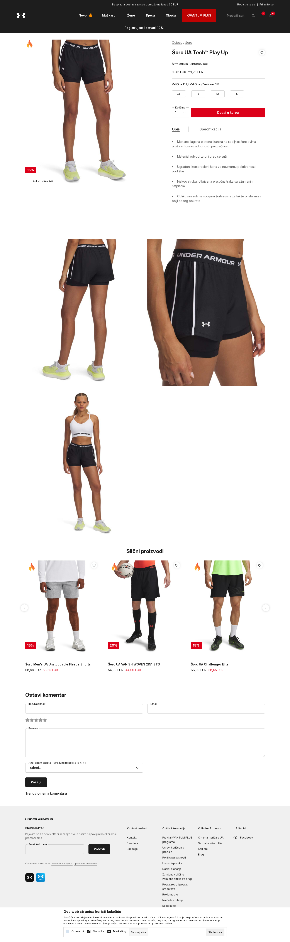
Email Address (38, 844)
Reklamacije (170, 894)
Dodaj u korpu (228, 112)
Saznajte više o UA (210, 843)
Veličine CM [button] (211, 84)
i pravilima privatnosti (85, 863)
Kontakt (132, 837)
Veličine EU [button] (179, 84)
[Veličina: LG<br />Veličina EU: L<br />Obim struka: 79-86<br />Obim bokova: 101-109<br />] (237, 93)
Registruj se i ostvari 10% (144, 28)
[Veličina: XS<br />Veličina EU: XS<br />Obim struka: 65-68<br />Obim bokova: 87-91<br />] (179, 93)
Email (154, 703)
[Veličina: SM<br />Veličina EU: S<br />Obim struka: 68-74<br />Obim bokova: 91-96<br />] (198, 93)
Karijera (203, 848)
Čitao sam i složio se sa (61, 863)
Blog (201, 854)
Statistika (98, 931)
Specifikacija (210, 129)
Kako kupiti (169, 905)
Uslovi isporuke (172, 863)
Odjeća (177, 42)
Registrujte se (246, 4)
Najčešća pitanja (172, 900)
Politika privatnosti (174, 857)
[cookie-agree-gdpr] (215, 932)
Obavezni (77, 931)
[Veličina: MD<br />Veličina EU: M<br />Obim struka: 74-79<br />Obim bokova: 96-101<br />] (218, 93)
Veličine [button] (195, 84)
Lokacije (132, 848)
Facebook (246, 837)
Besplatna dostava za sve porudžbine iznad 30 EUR (145, 4)
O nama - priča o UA (211, 837)
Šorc (188, 42)
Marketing (119, 931)
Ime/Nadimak (37, 703)
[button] (262, 58)
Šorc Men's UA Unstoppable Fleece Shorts (58, 664)
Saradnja (132, 843)
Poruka (33, 728)
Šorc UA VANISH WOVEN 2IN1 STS (134, 664)
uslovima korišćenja (62, 863)
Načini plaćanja (171, 868)
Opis (176, 129)
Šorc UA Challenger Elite (210, 664)
